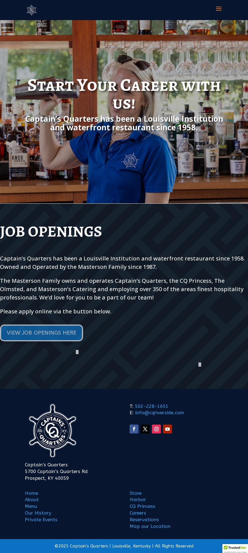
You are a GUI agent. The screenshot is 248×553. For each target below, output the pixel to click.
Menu (31, 506)
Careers (138, 513)
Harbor (138, 499)
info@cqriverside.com (159, 412)
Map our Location (150, 526)
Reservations (144, 519)
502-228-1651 (151, 406)
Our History (38, 513)
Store (136, 493)
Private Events (41, 519)
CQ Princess (142, 506)
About (32, 499)
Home (31, 493)
